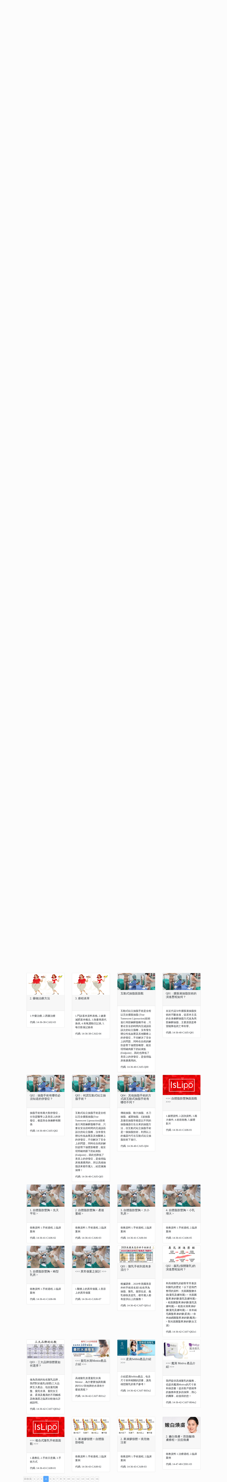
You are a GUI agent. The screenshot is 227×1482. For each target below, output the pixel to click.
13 (82, 1479)
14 (87, 1479)
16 (97, 1479)
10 (68, 1479)
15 (92, 1479)
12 (78, 1479)
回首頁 (28, 1479)
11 (73, 1479)
